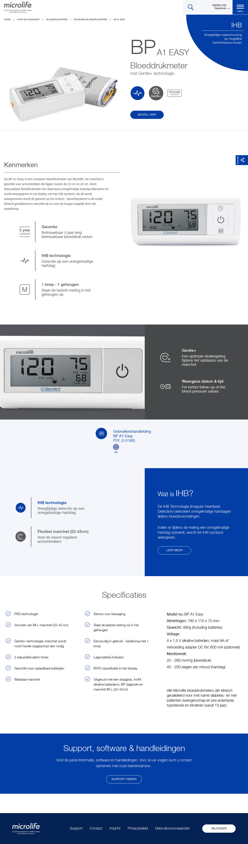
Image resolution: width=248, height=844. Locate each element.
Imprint (114, 828)
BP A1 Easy (119, 20)
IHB (236, 25)
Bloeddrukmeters (56, 20)
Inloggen (219, 828)
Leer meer (174, 550)
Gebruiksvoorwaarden (172, 828)
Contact (96, 828)
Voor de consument (28, 20)
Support (76, 828)
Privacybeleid (138, 828)
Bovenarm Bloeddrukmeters (90, 20)
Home (7, 20)
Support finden (124, 779)
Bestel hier (147, 114)
